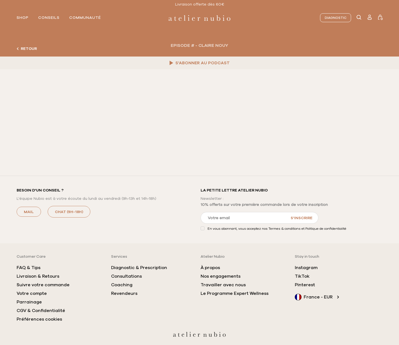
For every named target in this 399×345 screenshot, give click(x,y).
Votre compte (32, 293)
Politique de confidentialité (325, 228)
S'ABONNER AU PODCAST (200, 63)
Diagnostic (335, 17)
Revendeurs (124, 293)
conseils (49, 18)
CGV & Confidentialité (41, 310)
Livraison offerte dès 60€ (199, 4)
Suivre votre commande (43, 285)
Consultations (126, 276)
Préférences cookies (39, 319)
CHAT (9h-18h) (69, 211)
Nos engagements (221, 276)
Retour (27, 48)
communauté (85, 18)
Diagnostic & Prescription (139, 267)
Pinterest (305, 285)
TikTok (302, 276)
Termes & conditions (284, 228)
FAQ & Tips (28, 267)
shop (23, 18)
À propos (210, 267)
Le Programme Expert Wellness (234, 293)
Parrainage (29, 302)
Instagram (306, 267)
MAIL (29, 211)
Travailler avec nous (223, 285)
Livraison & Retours (38, 276)
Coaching (121, 285)
